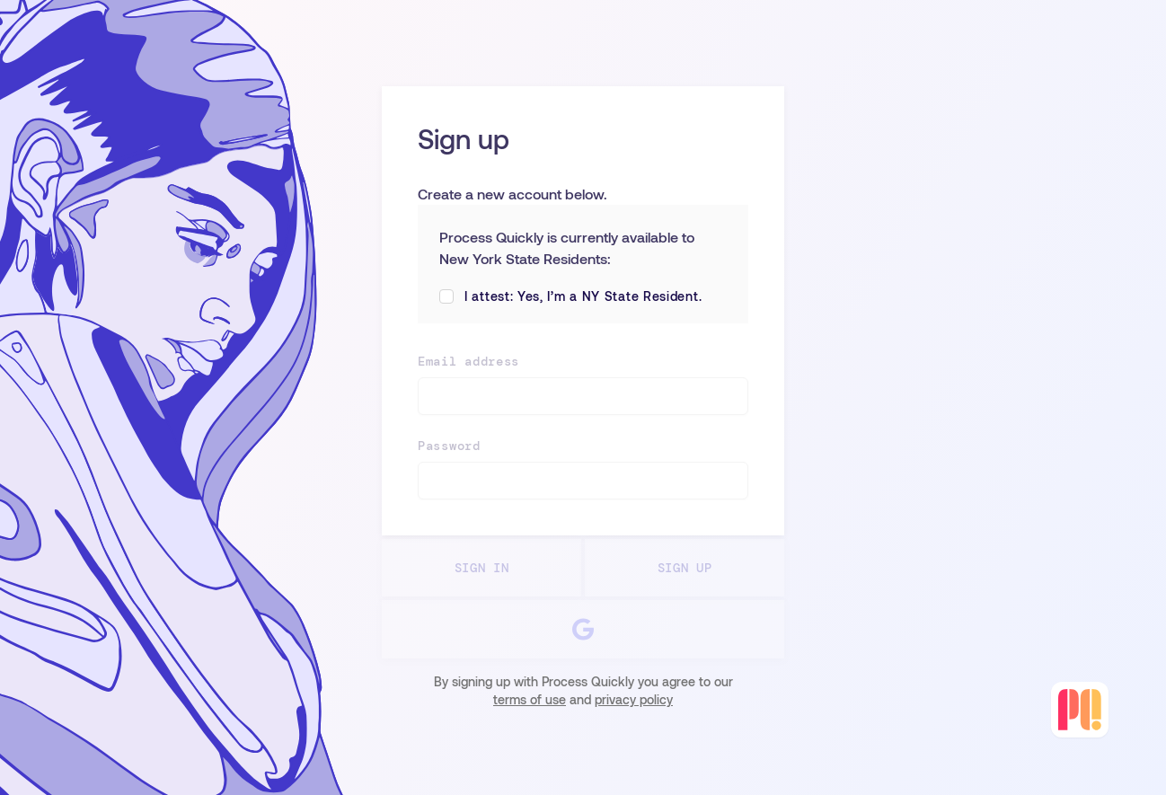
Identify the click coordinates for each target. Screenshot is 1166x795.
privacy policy (634, 699)
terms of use (529, 699)
